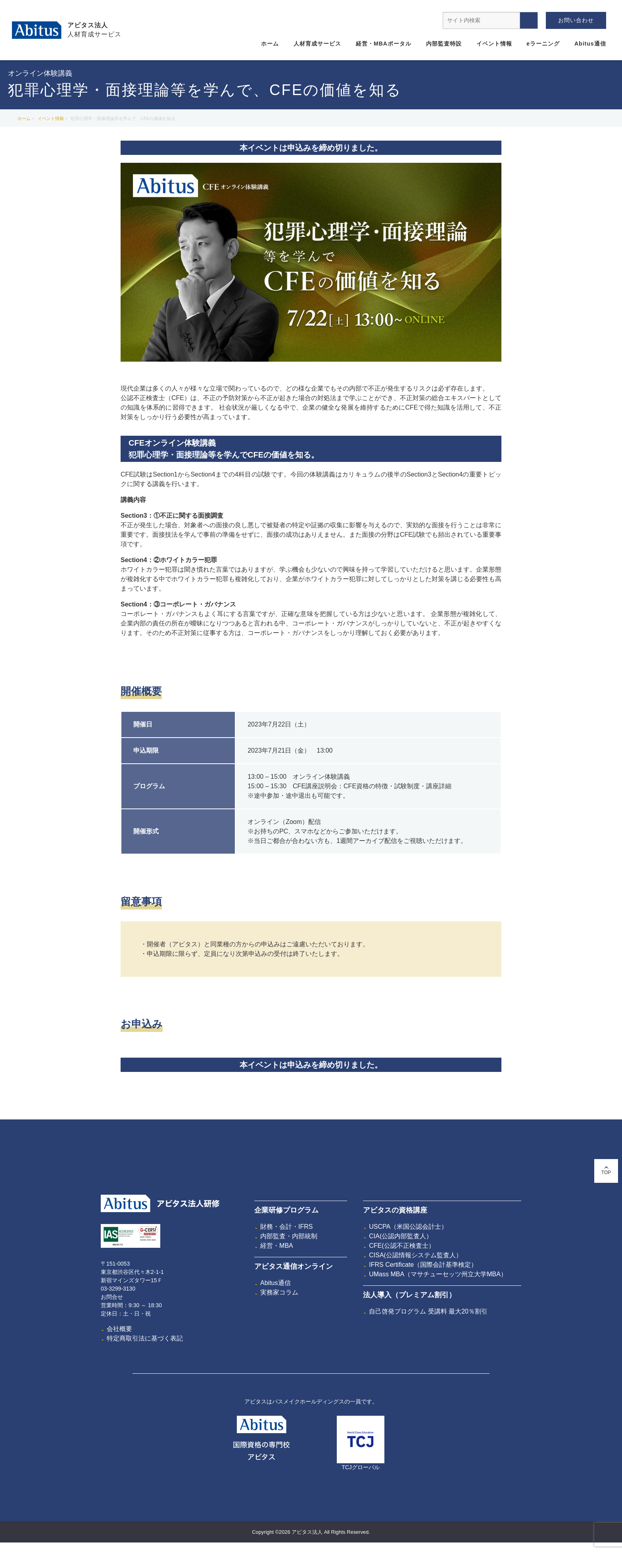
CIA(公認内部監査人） (400, 1236)
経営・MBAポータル (383, 43)
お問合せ (112, 1297)
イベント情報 (494, 43)
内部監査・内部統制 (288, 1236)
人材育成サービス (317, 43)
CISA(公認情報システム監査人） (415, 1255)
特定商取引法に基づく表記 (145, 1338)
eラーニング (543, 43)
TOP (606, 1170)
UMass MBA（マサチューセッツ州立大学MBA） (438, 1274)
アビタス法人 (87, 25)
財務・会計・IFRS (286, 1226)
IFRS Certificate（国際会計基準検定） (423, 1264)
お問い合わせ (576, 20)
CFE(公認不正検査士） (401, 1245)
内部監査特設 (444, 43)
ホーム (270, 43)
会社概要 (119, 1328)
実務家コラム (279, 1292)
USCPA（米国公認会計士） (408, 1226)
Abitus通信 (590, 43)
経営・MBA (276, 1245)
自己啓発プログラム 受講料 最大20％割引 (428, 1311)
